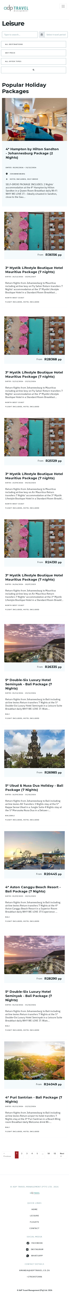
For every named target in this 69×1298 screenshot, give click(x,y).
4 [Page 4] (32, 1153)
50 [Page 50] (49, 1153)
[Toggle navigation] (63, 6)
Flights (34, 1222)
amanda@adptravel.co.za (34, 1270)
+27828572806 (34, 1277)
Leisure (34, 1215)
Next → (62, 1154)
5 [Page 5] (37, 1153)
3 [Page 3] (26, 1153)
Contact (34, 1228)
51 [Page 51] (55, 1153)
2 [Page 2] (21, 1153)
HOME (35, 1209)
